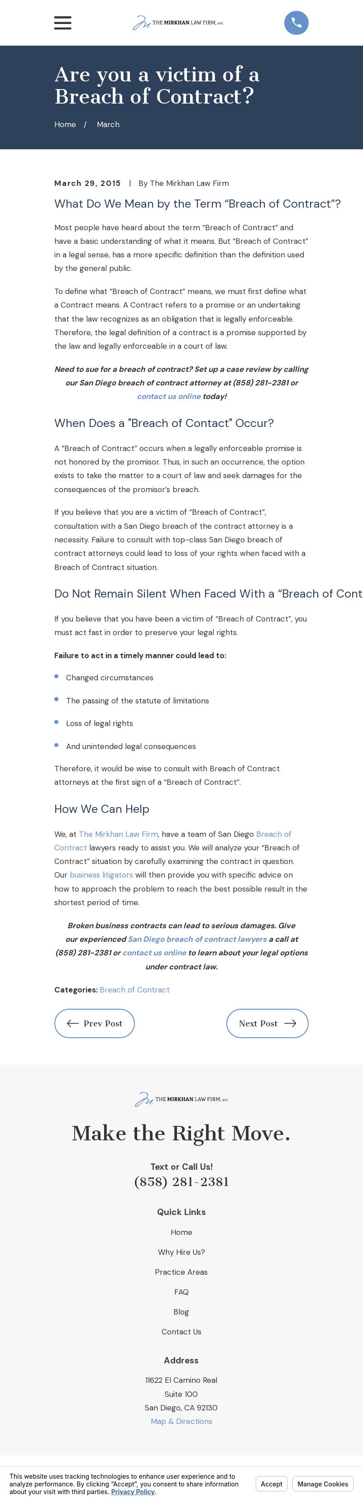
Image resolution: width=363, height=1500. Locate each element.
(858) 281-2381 (181, 1182)
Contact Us (181, 1332)
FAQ (181, 1292)
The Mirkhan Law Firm (118, 834)
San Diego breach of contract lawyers (197, 939)
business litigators (101, 875)
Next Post (267, 1023)
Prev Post (95, 1023)
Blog (181, 1312)
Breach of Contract (135, 990)
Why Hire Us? (181, 1252)
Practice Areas (181, 1272)
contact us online (169, 396)
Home (181, 1232)
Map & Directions (181, 1421)
